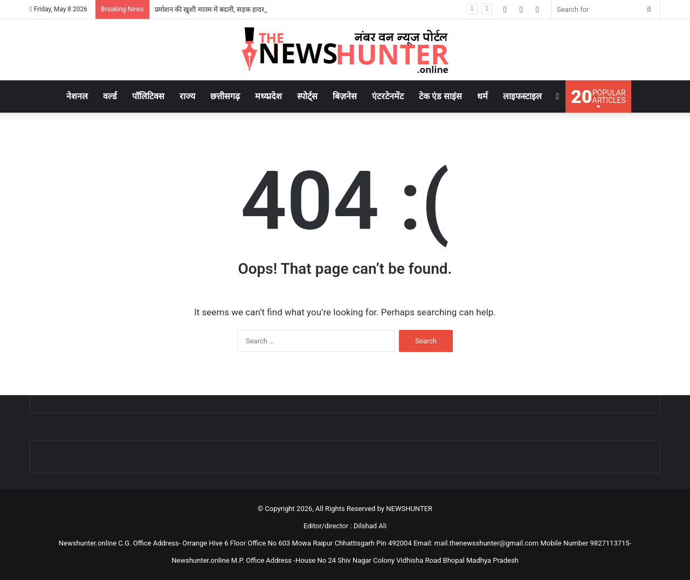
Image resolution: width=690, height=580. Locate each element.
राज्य (187, 96)
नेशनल (77, 96)
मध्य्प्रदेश (268, 96)
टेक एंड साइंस (440, 96)
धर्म (482, 96)
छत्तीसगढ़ (225, 96)
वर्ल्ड (110, 96)
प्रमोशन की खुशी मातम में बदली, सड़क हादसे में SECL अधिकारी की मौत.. (247, 9)
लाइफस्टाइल (522, 96)
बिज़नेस (345, 96)
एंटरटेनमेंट (388, 96)
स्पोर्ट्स (307, 96)
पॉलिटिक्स (148, 96)
